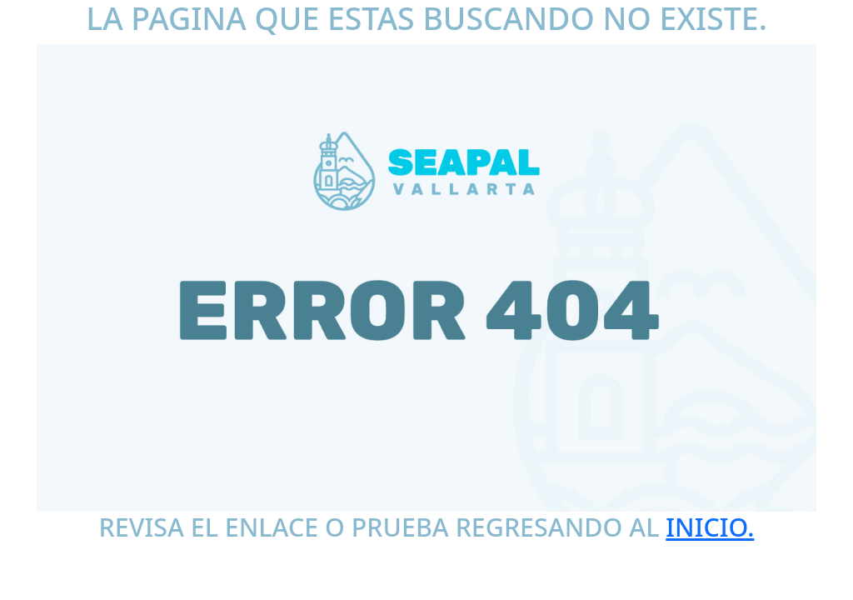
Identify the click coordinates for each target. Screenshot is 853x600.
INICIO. (710, 526)
